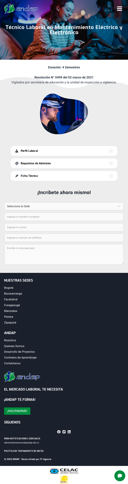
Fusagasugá (12, 305)
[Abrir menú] (119, 8)
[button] (64, 154)
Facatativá (10, 299)
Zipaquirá (10, 322)
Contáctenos (12, 363)
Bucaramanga (13, 293)
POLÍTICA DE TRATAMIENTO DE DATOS (24, 451)
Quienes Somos (14, 346)
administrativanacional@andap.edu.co (21, 443)
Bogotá (8, 287)
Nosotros (10, 340)
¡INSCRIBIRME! (17, 411)
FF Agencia (45, 459)
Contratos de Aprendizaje (20, 357)
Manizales (10, 311)
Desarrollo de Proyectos (19, 351)
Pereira (8, 316)
